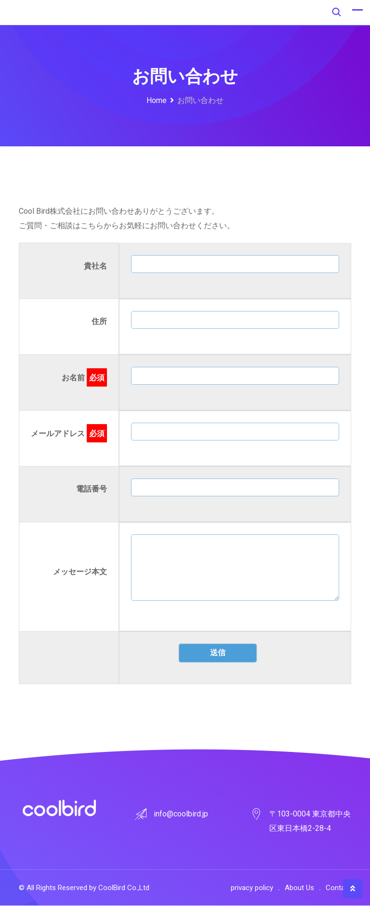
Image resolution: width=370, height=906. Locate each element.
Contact (338, 888)
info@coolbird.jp (181, 814)
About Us (299, 888)
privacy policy (252, 888)
